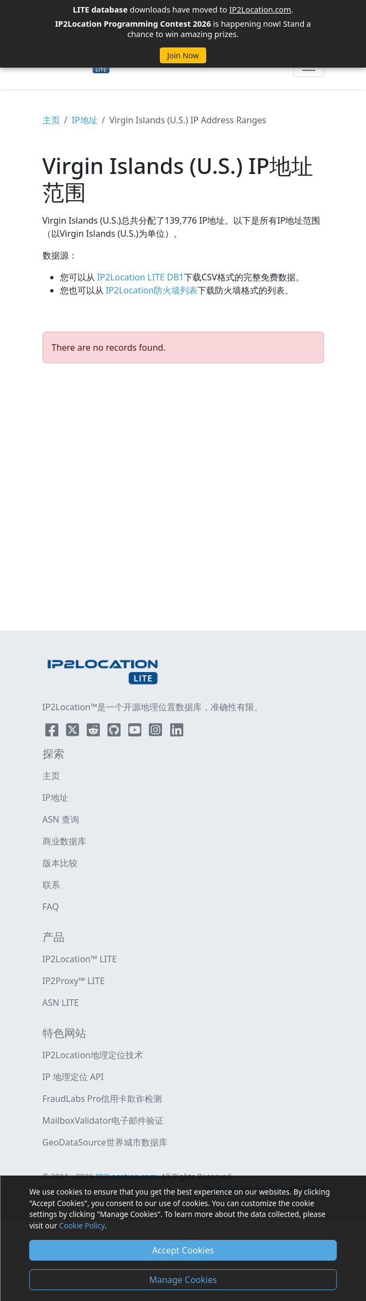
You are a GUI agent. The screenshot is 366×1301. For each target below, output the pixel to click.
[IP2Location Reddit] (94, 732)
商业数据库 (64, 841)
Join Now (183, 55)
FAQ (51, 907)
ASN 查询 (61, 819)
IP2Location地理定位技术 (93, 1055)
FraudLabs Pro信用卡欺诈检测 (103, 1099)
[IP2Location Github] (115, 732)
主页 (51, 120)
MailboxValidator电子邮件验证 (103, 1120)
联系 (51, 885)
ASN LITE (61, 1003)
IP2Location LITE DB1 (139, 277)
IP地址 (84, 120)
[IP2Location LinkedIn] (176, 732)
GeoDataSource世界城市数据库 (105, 1142)
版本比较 (60, 863)
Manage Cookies (183, 1280)
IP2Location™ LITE (80, 959)
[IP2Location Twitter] (73, 732)
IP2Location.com (260, 9)
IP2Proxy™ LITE (74, 981)
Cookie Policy (81, 1225)
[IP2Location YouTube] (135, 732)
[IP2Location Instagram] (156, 732)
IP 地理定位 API (73, 1077)
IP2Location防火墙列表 (151, 290)
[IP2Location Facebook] (53, 732)
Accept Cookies (183, 1250)
